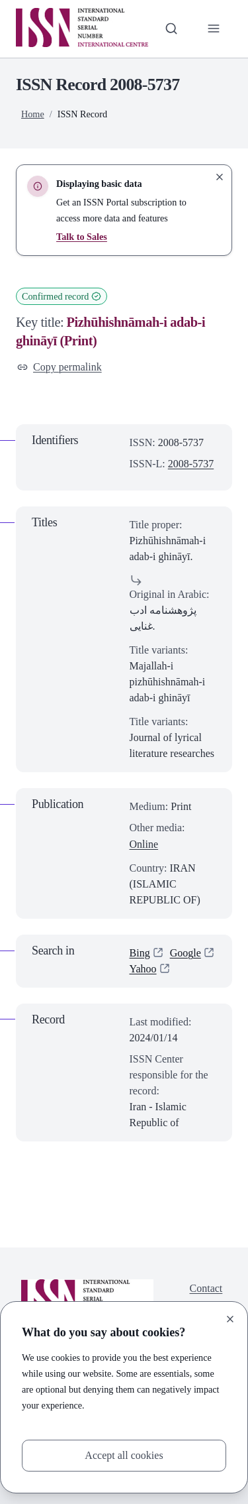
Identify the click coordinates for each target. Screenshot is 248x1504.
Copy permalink (59, 367)
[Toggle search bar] (171, 28)
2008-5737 (191, 463)
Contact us (206, 1296)
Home (32, 114)
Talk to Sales (81, 236)
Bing (140, 952)
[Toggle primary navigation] (213, 28)
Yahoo (143, 968)
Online (144, 844)
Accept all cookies (124, 1455)
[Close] (230, 1319)
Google (185, 952)
